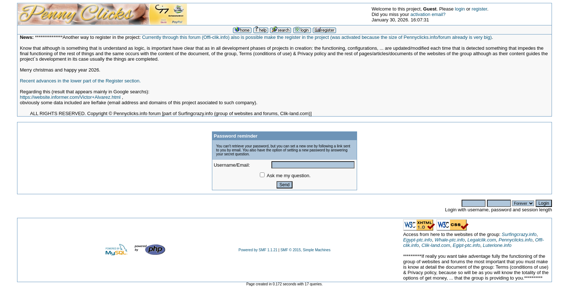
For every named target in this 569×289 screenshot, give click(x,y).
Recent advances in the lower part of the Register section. (80, 81)
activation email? (428, 14)
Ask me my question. (285, 175)
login (460, 9)
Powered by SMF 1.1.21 (257, 250)
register (479, 9)
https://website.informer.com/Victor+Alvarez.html (70, 97)
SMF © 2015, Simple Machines (306, 250)
